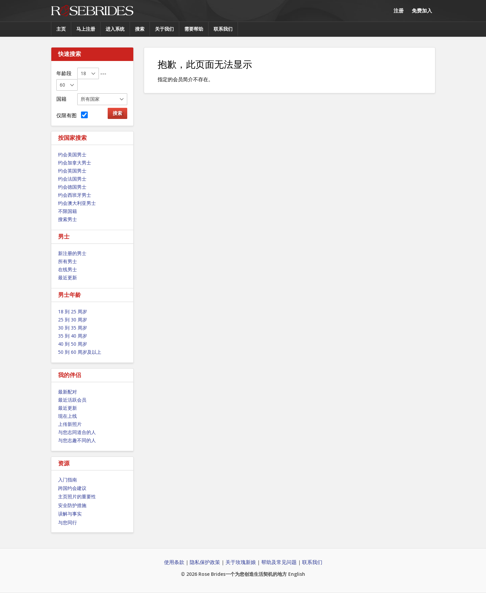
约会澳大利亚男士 (77, 203)
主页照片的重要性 (77, 496)
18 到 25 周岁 (72, 311)
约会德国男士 (72, 187)
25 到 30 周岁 (72, 319)
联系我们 (223, 29)
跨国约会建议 (72, 488)
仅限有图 (72, 115)
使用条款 (174, 562)
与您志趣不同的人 (77, 440)
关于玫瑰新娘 (240, 562)
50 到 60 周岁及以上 (79, 352)
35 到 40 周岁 (72, 336)
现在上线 (67, 416)
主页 (61, 29)
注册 (399, 10)
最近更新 (67, 277)
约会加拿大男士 (74, 162)
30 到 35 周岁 (72, 327)
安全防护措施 (72, 505)
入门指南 (67, 479)
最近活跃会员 (72, 400)
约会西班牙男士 (74, 195)
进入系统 (115, 29)
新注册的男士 (72, 253)
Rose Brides (92, 11)
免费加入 (422, 10)
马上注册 (85, 29)
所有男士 (67, 261)
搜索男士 (67, 219)
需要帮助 (193, 29)
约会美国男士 (72, 154)
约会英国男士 (72, 170)
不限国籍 (67, 211)
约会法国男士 (72, 179)
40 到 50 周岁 (72, 344)
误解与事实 (70, 513)
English (296, 574)
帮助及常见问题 (279, 562)
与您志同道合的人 (77, 432)
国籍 (61, 98)
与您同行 (67, 522)
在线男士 (67, 269)
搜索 (139, 29)
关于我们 (164, 29)
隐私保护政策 (205, 562)
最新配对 (67, 391)
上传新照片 (70, 424)
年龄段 (64, 73)
